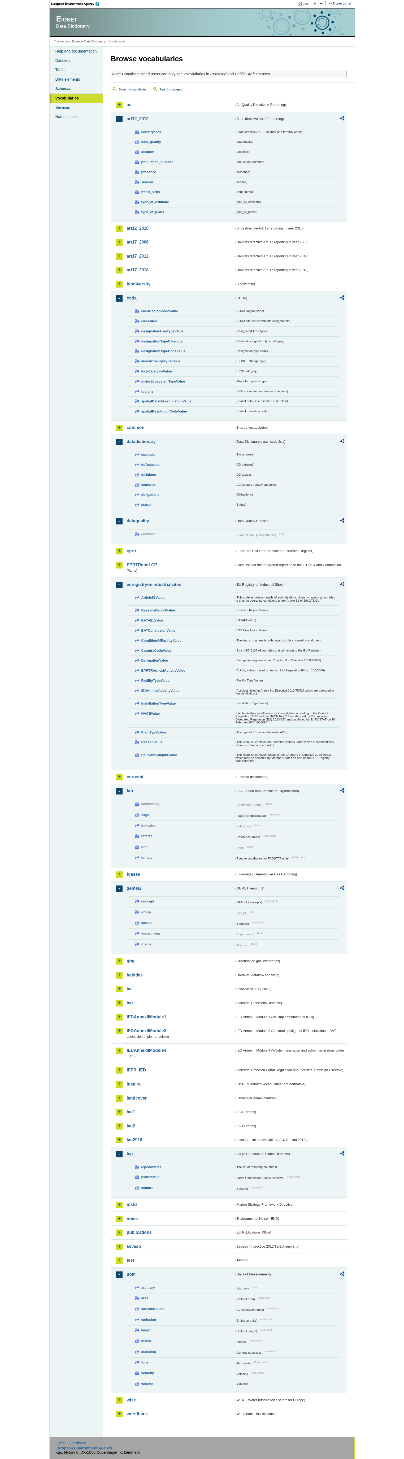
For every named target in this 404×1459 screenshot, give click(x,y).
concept (147, 901)
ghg (130, 961)
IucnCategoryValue (156, 371)
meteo (146, 1341)
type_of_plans (152, 212)
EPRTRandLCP (142, 565)
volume (147, 1384)
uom (131, 1274)
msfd (132, 1204)
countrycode (151, 132)
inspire (134, 1084)
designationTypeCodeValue (163, 351)
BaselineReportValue (158, 610)
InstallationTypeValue (158, 703)
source (147, 923)
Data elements (67, 79)
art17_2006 (138, 242)
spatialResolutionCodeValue (164, 411)
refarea (147, 836)
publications (139, 1232)
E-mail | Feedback (70, 1443)
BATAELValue (152, 620)
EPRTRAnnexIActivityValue (163, 670)
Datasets (63, 60)
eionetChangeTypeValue (160, 361)
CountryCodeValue (156, 651)
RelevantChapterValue (159, 755)
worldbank (137, 1414)
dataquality (138, 521)
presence (148, 172)
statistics (148, 1352)
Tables (61, 70)
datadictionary (141, 441)
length (146, 1330)
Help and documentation (76, 51)
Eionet (76, 41)
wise (131, 1400)
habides (135, 975)
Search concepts (170, 89)
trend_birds (150, 192)
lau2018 (134, 1139)
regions (147, 391)
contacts (148, 455)
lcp (130, 1154)
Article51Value (153, 598)
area (144, 1298)
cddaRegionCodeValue (159, 311)
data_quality (151, 142)
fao (130, 791)
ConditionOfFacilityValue (161, 640)
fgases (133, 874)
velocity (147, 1373)
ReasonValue (152, 742)
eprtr (131, 551)
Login (306, 3)
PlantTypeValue (153, 732)
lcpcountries (151, 1167)
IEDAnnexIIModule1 (146, 1017)
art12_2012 (138, 118)
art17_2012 (138, 256)
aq (129, 104)
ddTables (148, 475)
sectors (147, 1188)
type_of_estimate (155, 202)
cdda (132, 298)
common (136, 427)
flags (145, 815)
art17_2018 (138, 270)
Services (62, 107)
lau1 (131, 1112)
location (147, 152)
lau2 (131, 1126)
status (146, 505)
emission (148, 1320)
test (130, 1260)
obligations (150, 495)
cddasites (149, 321)
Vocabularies (67, 98)
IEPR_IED (136, 1070)
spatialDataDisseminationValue (166, 401)
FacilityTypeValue (155, 681)
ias (130, 989)
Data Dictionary (94, 41)
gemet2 (134, 888)
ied (130, 1003)
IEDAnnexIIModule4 (146, 1050)
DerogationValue (154, 660)
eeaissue (148, 485)
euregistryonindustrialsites (154, 584)
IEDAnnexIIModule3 (146, 1030)
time (144, 1362)
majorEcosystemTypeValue (163, 381)
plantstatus (150, 1177)
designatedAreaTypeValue (162, 331)
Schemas (63, 88)
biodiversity (139, 284)
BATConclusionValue (158, 630)
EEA (77, 3)
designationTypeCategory (162, 341)
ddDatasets (150, 465)
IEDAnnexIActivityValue (160, 691)
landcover (137, 1098)
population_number (157, 162)
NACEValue (150, 713)
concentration (152, 1309)
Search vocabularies (132, 89)
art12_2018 (138, 228)
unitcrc (147, 857)
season (147, 182)
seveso (134, 1246)
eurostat (135, 777)
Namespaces (66, 117)
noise (132, 1218)
